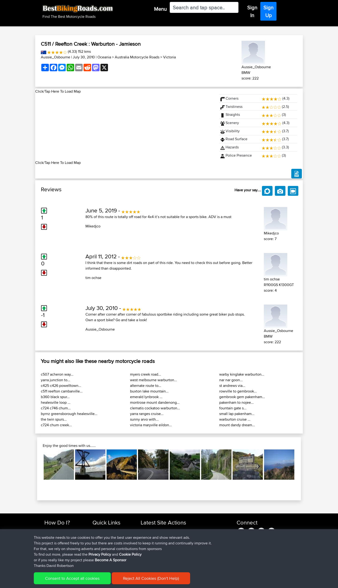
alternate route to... (145, 385)
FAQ (47, 558)
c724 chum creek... (56, 425)
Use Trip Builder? (57, 536)
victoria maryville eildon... (151, 425)
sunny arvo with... (144, 419)
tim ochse (93, 277)
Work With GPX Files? (60, 541)
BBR (169, 530)
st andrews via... (232, 385)
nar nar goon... (231, 380)
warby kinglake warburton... (241, 374)
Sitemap (88, 581)
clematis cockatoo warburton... (155, 408)
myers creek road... (145, 374)
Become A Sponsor (59, 552)
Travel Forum (102, 536)
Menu (160, 9)
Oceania (104, 57)
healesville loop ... (55, 402)
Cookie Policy (130, 581)
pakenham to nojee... (236, 402)
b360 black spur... (55, 397)
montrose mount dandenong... (155, 402)
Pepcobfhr (149, 541)
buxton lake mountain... (149, 391)
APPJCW (148, 530)
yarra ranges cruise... (147, 413)
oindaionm (149, 536)
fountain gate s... (232, 408)
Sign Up (268, 11)
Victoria (169, 57)
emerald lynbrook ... (146, 397)
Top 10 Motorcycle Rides (111, 530)
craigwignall (150, 547)
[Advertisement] (124, 127)
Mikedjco (92, 226)
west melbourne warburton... (153, 380)
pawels (146, 552)
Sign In (252, 11)
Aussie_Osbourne (55, 57)
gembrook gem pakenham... (242, 397)
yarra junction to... (55, 380)
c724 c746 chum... (56, 408)
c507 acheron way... (57, 374)
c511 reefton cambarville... (62, 391)
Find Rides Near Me (59, 530)
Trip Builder (101, 541)
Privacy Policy (107, 581)
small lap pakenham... (236, 413)
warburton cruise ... (234, 419)
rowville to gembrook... (238, 391)
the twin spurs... (54, 419)
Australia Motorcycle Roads (137, 57)
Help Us (98, 558)
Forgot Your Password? (62, 547)
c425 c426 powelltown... (61, 385)
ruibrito (146, 558)
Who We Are (101, 547)
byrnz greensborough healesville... (69, 413)
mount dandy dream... (237, 425)
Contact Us (100, 552)
